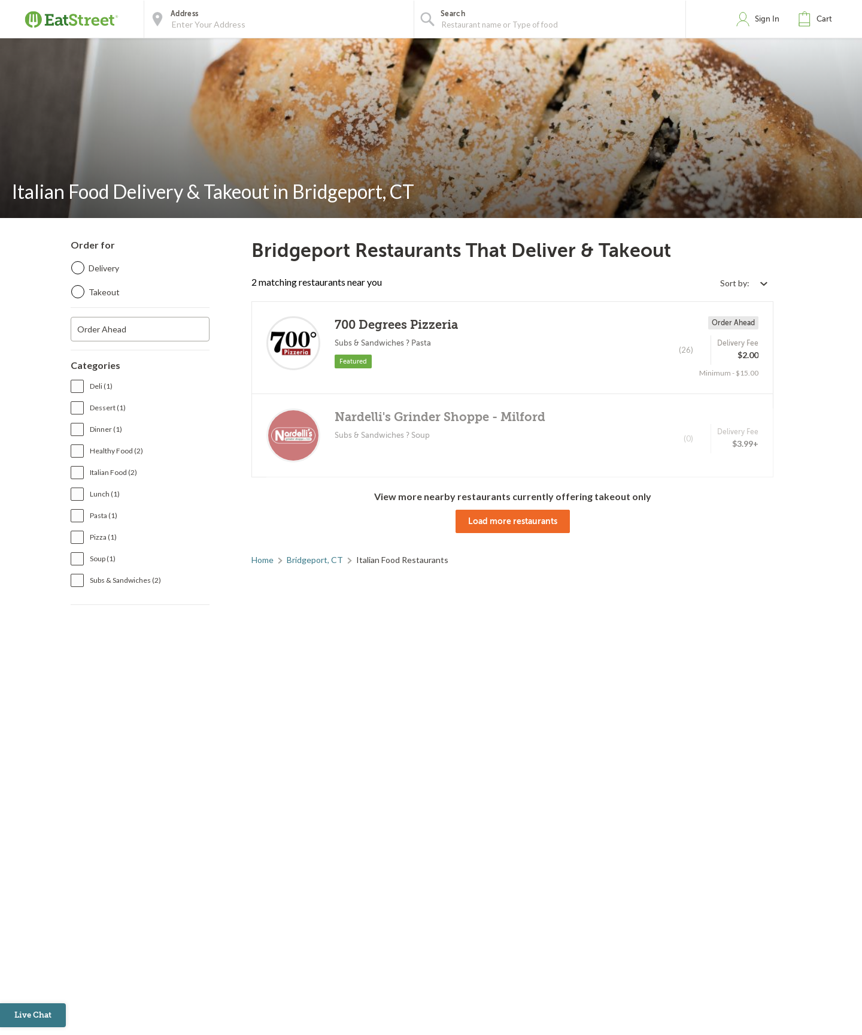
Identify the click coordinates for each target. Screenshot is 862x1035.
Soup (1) (103, 558)
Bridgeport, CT (315, 560)
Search (453, 14)
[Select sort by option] (743, 283)
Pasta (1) (103, 515)
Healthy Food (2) (116, 450)
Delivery (104, 268)
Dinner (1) (106, 429)
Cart (824, 18)
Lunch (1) (105, 493)
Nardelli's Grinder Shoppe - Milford (440, 417)
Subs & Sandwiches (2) (125, 580)
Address (184, 14)
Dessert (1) (108, 407)
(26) (686, 350)
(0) (688, 438)
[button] (817, 19)
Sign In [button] (767, 18)
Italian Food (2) (113, 472)
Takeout (104, 292)
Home (262, 560)
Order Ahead (101, 329)
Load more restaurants (512, 521)
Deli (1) (101, 386)
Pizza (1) (103, 536)
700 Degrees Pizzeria (396, 325)
